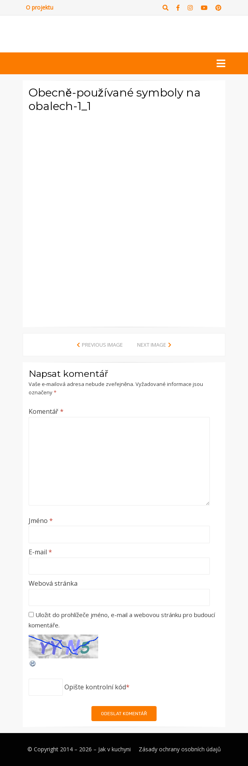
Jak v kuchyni (114, 749)
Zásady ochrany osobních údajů (180, 749)
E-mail (40, 552)
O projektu (39, 7)
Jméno (41, 520)
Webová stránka (53, 583)
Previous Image (102, 344)
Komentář (46, 411)
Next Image (151, 344)
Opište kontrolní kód (95, 687)
